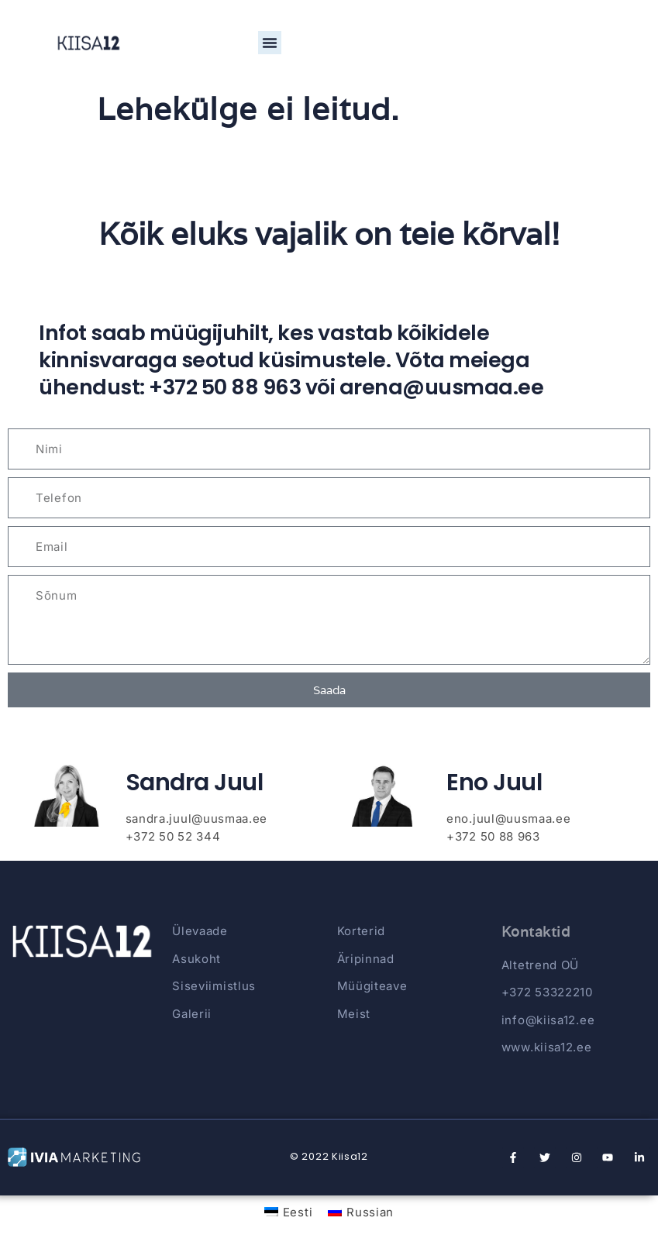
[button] (269, 42)
